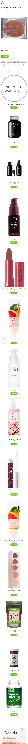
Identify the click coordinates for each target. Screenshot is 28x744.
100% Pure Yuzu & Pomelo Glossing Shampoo (14, 540)
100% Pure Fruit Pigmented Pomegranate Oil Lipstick (14, 288)
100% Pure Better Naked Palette (14, 590)
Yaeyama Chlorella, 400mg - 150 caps (14, 710)
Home (2, 9)
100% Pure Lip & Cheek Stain (14, 489)
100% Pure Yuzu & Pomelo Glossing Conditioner (14, 338)
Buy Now (5, 56)
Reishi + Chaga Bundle (14, 182)
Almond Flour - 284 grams (14, 630)
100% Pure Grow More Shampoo (14, 439)
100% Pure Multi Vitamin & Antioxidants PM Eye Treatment (14, 237)
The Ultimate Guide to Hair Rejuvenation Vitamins (14, 104)
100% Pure (11, 48)
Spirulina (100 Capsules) (14, 670)
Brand (7, 48)
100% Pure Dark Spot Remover (14, 389)
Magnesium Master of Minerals (14, 142)
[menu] (26, 2)
